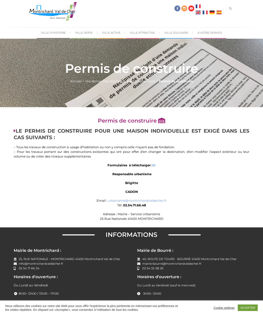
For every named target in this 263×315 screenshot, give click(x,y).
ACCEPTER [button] (247, 307)
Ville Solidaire (176, 32)
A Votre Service (210, 32)
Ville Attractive (142, 32)
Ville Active (111, 32)
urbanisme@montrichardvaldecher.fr (137, 201)
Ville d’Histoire (53, 32)
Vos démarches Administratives (109, 81)
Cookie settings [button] (224, 308)
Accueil (76, 81)
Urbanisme (146, 81)
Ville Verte (84, 32)
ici (153, 165)
